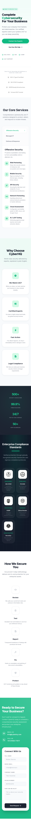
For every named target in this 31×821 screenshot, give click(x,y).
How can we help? (11, 790)
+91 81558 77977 (13, 743)
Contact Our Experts (15, 41)
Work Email (8, 766)
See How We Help (15, 47)
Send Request (15, 808)
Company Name (10, 774)
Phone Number (9, 782)
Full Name (8, 758)
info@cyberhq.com (14, 737)
